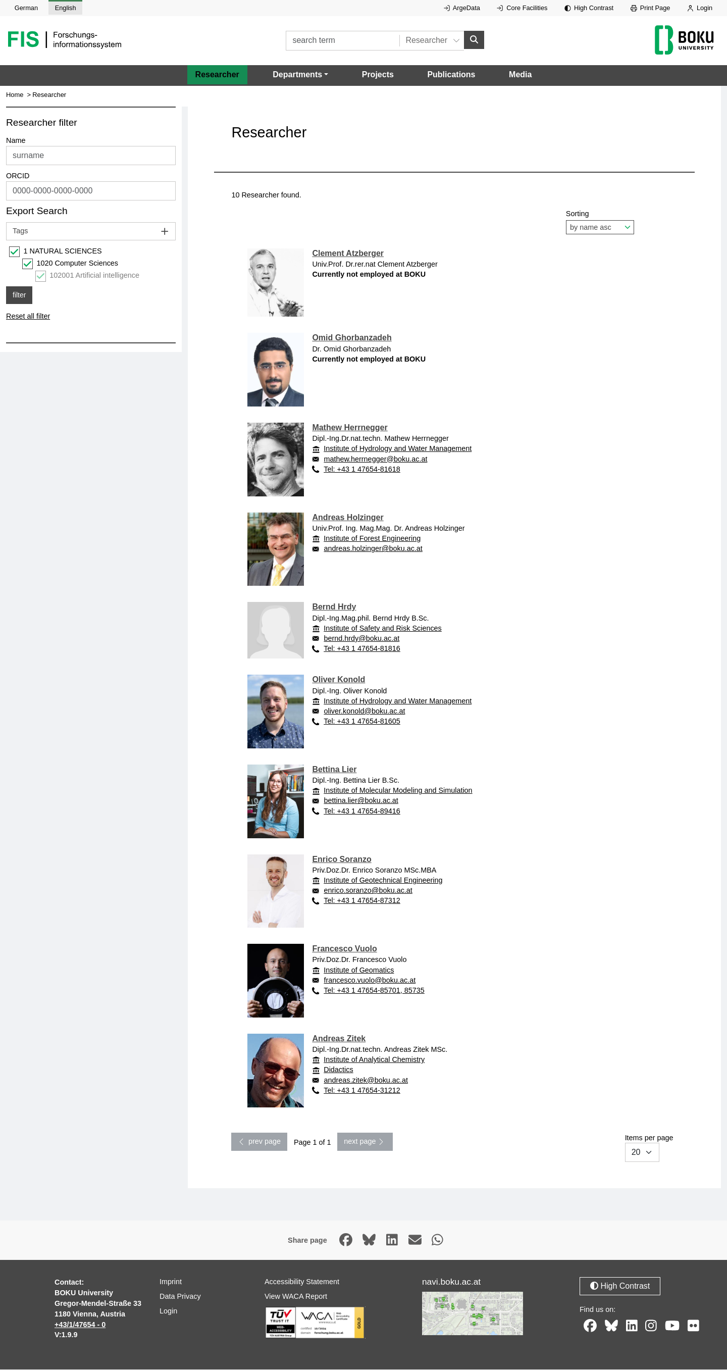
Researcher (217, 75)
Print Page (650, 8)
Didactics (338, 1070)
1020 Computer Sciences (77, 264)
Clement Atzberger (348, 253)
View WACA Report (296, 1297)
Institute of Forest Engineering (372, 539)
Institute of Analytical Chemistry (374, 1060)
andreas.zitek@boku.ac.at (366, 1080)
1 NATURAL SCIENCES (63, 251)
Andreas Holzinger (347, 517)
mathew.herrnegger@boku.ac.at (375, 459)
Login (699, 8)
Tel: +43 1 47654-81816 (362, 649)
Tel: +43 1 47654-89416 (362, 811)
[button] (300, 75)
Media (520, 75)
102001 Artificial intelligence (94, 276)
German (26, 8)
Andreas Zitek (339, 1038)
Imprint (171, 1282)
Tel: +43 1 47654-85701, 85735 (374, 990)
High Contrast (588, 8)
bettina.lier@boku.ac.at (361, 801)
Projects (378, 75)
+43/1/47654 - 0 (80, 1325)
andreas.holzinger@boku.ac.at (373, 549)
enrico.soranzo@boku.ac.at (368, 891)
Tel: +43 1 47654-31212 (362, 1090)
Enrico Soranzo (341, 859)
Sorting (600, 222)
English (65, 8)
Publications (451, 75)
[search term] (342, 40)
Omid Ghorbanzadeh (351, 338)
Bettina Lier (334, 769)
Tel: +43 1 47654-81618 (362, 469)
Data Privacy (180, 1297)
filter (19, 295)
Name (15, 141)
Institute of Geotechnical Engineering (383, 880)
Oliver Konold (338, 680)
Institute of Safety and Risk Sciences (383, 628)
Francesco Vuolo (344, 949)
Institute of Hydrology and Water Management (398, 449)
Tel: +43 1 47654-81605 (362, 722)
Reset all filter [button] (28, 316)
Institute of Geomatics (359, 970)
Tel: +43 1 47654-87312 (362, 901)
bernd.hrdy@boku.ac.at (361, 638)
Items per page (649, 1148)
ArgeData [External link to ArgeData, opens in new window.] (462, 8)
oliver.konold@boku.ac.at (364, 711)
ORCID (17, 176)
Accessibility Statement (302, 1282)
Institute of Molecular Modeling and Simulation (398, 791)
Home (15, 95)
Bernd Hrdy (334, 607)
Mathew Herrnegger (349, 428)
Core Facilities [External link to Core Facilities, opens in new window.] (522, 8)
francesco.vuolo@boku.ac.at (370, 980)
